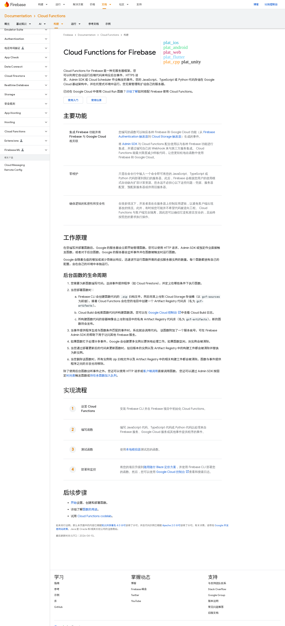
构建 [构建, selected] (56, 24)
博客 (256, 4)
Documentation (18, 16)
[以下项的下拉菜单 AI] (45, 23)
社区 (121, 4)
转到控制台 (271, 4)
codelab (94, 516)
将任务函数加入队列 (103, 376)
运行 (58, 4)
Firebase (68, 34)
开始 (74, 503)
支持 (139, 4)
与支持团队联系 (217, 583)
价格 (92, 4)
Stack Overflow (217, 589)
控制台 (162, 313)
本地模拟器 (133, 449)
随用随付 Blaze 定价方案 (160, 467)
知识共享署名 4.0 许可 (114, 525)
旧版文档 (213, 613)
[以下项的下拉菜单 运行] (65, 4)
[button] (22, 29)
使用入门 (73, 100)
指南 (56, 583)
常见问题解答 (216, 607)
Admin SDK (129, 144)
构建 (40, 4)
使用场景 (96, 100)
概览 (7, 24)
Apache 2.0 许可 (171, 525)
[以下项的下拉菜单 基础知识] (31, 23)
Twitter (135, 595)
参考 (56, 589)
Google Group (216, 595)
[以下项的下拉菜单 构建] (47, 4)
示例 (108, 24)
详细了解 (132, 92)
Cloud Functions (51, 16)
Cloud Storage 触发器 (166, 136)
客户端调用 (150, 371)
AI (40, 24)
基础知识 (21, 24)
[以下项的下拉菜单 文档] (111, 4)
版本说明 (213, 601)
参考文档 (93, 24)
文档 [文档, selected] (104, 4)
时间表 (70, 376)
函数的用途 (90, 509)
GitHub (58, 607)
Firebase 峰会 (139, 589)
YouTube (136, 601)
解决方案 (78, 4)
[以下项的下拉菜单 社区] (128, 4)
